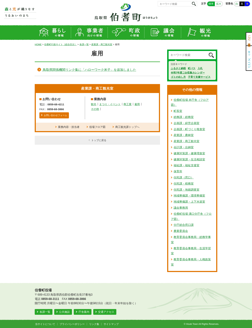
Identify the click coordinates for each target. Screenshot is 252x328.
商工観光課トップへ (127, 126)
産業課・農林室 (184, 135)
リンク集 (94, 324)
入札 (200, 68)
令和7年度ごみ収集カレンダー (188, 72)
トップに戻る (98, 140)
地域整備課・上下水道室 (189, 201)
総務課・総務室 (184, 117)
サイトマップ (111, 324)
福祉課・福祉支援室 (186, 165)
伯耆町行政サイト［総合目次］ (60, 44)
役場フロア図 (97, 126)
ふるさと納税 (178, 68)
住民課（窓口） (184, 177)
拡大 (218, 3)
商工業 (127, 104)
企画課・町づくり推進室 (189, 129)
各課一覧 (84, 44)
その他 (95, 109)
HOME (38, 44)
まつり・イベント (110, 104)
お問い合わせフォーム (55, 115)
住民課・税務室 (184, 183)
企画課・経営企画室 (186, 123)
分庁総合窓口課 (184, 224)
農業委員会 (181, 230)
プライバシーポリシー (72, 324)
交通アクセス (106, 311)
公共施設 (64, 311)
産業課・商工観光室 (101, 44)
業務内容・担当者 (68, 126)
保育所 (178, 171)
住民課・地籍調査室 (186, 189)
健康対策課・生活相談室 (189, 159)
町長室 (178, 110)
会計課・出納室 (184, 147)
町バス (191, 68)
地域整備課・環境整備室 (189, 195)
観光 (93, 104)
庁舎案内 (84, 311)
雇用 (137, 104)
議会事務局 (181, 207)
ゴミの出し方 (178, 76)
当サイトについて (45, 324)
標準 (211, 3)
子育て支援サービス (199, 76)
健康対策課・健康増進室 (189, 153)
